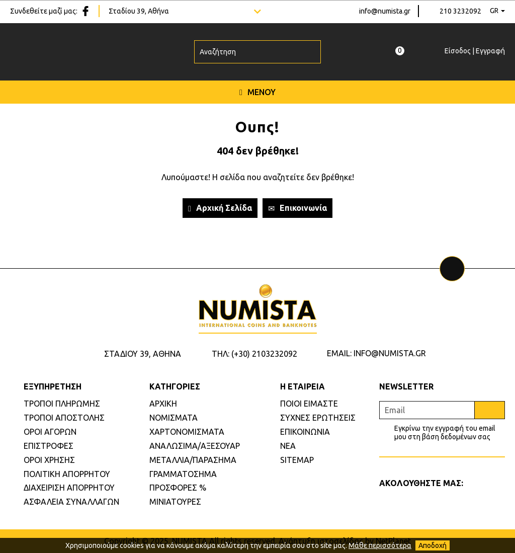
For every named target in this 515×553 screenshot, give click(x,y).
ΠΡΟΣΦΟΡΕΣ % (177, 487)
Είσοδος (458, 51)
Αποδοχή (432, 545)
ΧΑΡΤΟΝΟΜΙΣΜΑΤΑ (186, 431)
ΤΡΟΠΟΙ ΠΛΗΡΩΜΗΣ (62, 403)
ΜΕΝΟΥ (257, 92)
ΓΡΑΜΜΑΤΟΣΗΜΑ (183, 474)
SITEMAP (297, 459)
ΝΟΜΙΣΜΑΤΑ (173, 417)
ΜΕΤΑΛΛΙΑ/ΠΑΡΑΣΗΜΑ (192, 459)
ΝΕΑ (288, 445)
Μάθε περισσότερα (380, 545)
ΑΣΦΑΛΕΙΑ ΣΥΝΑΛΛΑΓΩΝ (71, 501)
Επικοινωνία (297, 208)
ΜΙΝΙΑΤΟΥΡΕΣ (175, 501)
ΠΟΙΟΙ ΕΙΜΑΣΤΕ (309, 403)
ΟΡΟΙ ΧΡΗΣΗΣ (49, 459)
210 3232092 (460, 11)
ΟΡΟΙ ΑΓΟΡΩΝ (50, 431)
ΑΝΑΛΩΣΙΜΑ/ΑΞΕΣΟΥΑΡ (194, 445)
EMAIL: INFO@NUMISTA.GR (376, 353)
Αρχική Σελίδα (220, 208)
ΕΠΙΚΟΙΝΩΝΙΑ (305, 431)
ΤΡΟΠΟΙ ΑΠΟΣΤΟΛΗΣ (64, 417)
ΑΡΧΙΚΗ (163, 403)
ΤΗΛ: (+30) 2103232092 (254, 353)
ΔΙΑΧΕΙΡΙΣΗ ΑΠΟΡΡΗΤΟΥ (69, 487)
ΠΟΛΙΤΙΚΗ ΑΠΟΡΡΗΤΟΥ (67, 474)
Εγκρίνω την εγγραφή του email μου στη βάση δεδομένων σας (444, 432)
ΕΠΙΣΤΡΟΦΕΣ (48, 445)
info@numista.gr (384, 11)
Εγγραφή (490, 51)
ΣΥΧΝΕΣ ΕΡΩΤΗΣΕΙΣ (318, 417)
